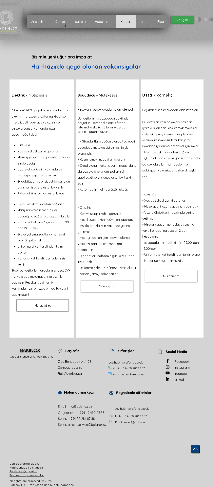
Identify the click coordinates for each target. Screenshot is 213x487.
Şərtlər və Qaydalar (23, 471)
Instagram (182, 367)
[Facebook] (167, 361)
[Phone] (109, 368)
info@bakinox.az (80, 407)
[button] (42, 305)
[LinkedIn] (167, 378)
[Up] (195, 449)
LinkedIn (180, 380)
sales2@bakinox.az (136, 422)
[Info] (60, 392)
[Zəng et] (182, 20)
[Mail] (109, 374)
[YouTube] (167, 372)
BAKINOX (30, 350)
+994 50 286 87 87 (133, 368)
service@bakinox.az (92, 425)
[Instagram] (167, 367)
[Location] (60, 351)
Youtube (181, 374)
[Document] (112, 351)
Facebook (182, 362)
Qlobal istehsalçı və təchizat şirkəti (32, 356)
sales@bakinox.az (132, 374)
